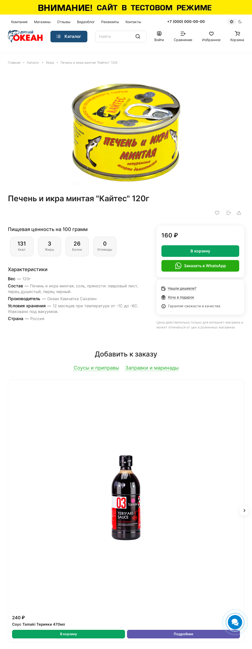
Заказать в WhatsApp (200, 265)
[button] (244, 510)
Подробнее (183, 634)
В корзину (200, 250)
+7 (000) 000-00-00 (186, 21)
